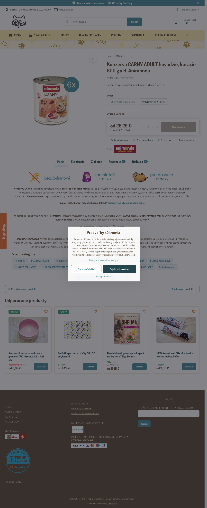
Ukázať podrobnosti (103, 276)
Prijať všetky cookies (119, 269)
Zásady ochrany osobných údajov (103, 260)
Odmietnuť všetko (86, 269)
